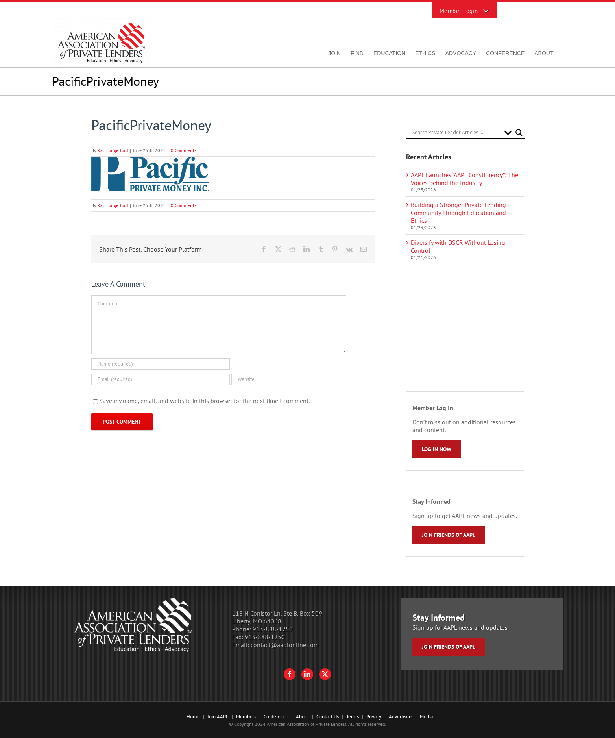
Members (246, 716)
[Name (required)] (160, 364)
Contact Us (327, 716)
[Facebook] (289, 674)
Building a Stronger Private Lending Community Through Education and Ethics (458, 212)
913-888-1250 (273, 629)
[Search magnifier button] (519, 132)
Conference (276, 716)
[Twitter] (325, 674)
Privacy (373, 716)
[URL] (300, 379)
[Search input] (456, 132)
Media (426, 716)
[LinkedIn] (307, 674)
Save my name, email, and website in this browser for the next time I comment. (204, 401)
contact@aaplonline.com (285, 645)
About (302, 716)
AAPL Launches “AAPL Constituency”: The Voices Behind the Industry (464, 179)
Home (193, 716)
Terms (352, 716)
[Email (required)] (160, 379)
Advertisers (400, 716)
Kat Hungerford (113, 150)
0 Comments (183, 150)
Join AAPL (218, 716)
